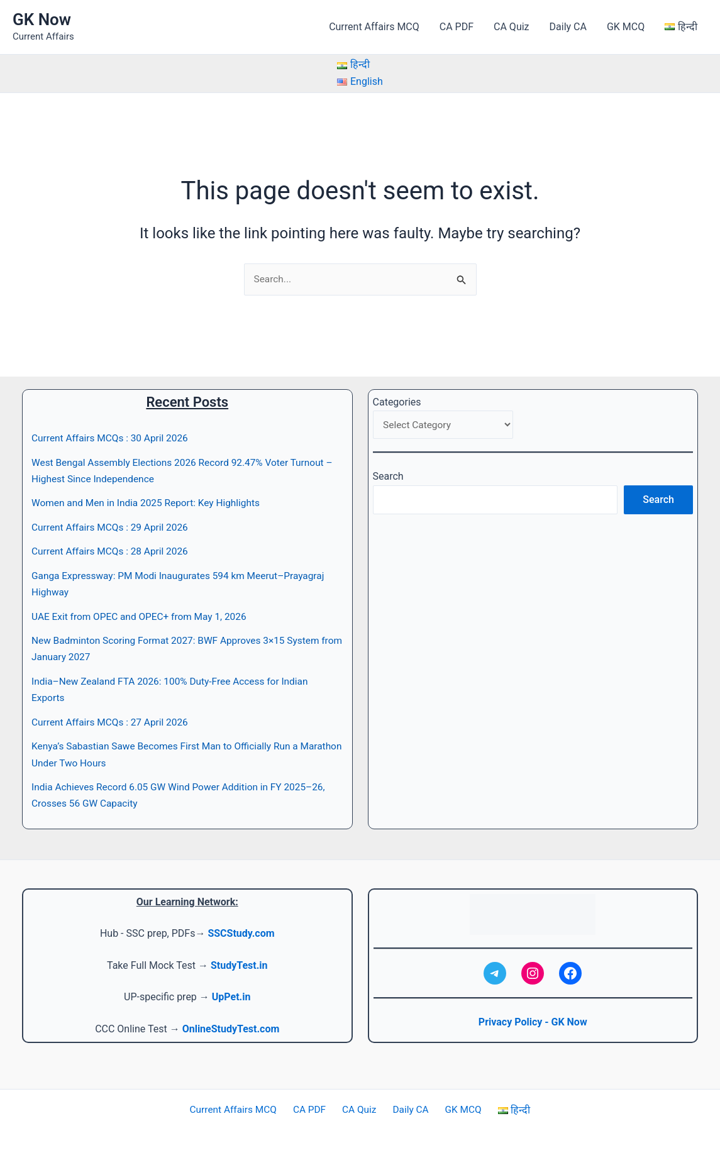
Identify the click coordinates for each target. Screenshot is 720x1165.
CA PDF (457, 27)
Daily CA (568, 27)
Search (388, 478)
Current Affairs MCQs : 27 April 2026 (112, 722)
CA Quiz (511, 27)
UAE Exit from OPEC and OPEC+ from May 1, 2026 (143, 616)
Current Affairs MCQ (374, 27)
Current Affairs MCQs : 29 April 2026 (112, 527)
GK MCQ (626, 27)
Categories (397, 402)
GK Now (42, 19)
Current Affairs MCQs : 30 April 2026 (112, 438)
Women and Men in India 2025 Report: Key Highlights (150, 503)
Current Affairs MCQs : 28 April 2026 (112, 552)
